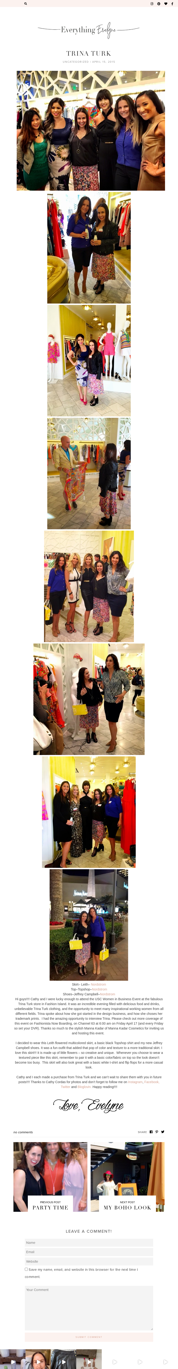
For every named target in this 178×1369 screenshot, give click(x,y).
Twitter (65, 1087)
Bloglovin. (85, 1087)
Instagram (135, 1082)
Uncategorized (76, 61)
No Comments (23, 1132)
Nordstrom (98, 984)
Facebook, (151, 1082)
